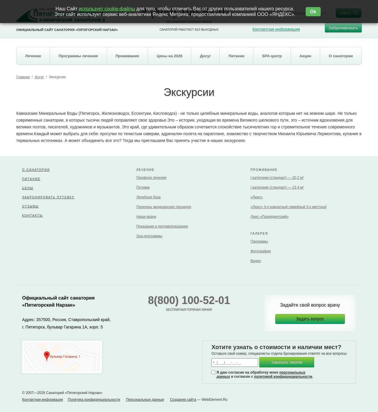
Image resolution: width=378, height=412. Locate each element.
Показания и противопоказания (162, 226)
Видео (255, 261)
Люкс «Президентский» (269, 217)
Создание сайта (183, 400)
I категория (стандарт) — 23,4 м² (277, 187)
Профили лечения (151, 178)
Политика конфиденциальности (94, 400)
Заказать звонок (286, 362)
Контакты (32, 215)
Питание (31, 179)
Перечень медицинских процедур (163, 207)
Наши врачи (146, 217)
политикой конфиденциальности (283, 377)
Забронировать (343, 29)
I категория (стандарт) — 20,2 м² (277, 178)
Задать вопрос (310, 319)
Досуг (39, 77)
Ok (313, 11)
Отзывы (30, 206)
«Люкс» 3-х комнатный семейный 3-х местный (288, 207)
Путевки (143, 187)
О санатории (36, 169)
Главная (23, 77)
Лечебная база (148, 197)
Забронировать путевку (48, 197)
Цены (27, 188)
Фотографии (260, 251)
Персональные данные (145, 400)
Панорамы (259, 241)
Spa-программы (149, 236)
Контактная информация (276, 29)
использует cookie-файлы (107, 8)
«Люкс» (256, 197)
